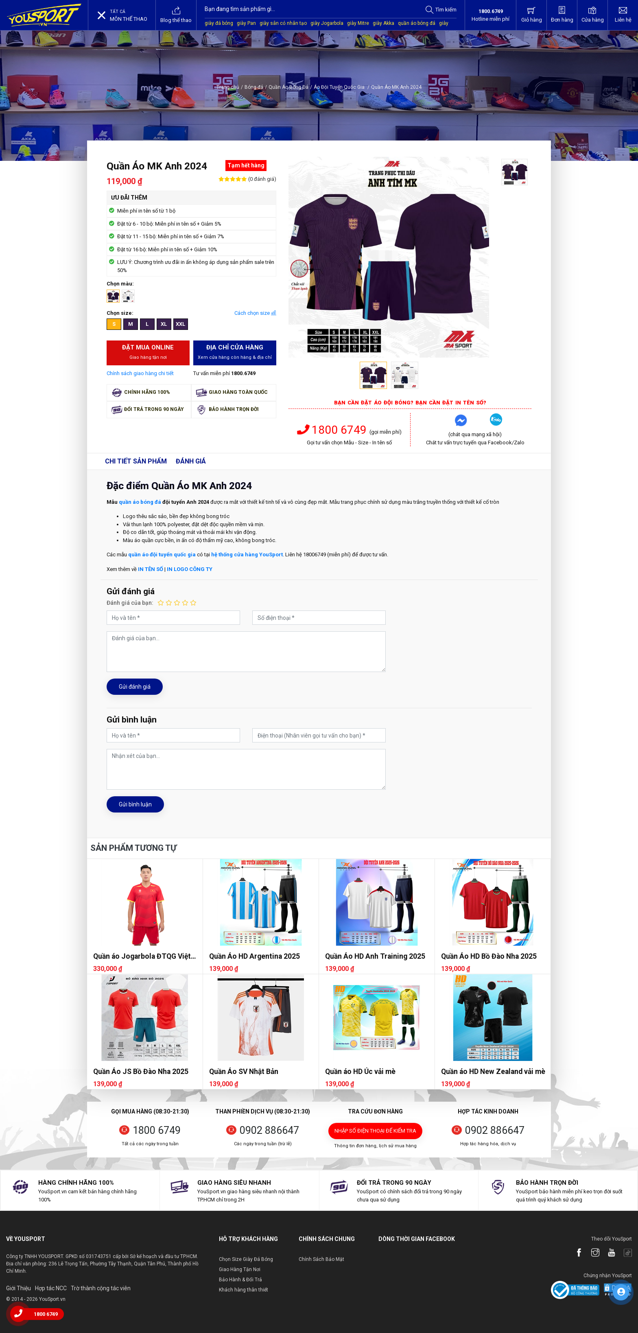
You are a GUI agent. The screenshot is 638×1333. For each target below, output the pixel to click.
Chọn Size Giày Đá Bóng (246, 1259)
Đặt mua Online (148, 352)
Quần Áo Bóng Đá (288, 87)
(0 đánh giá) (261, 179)
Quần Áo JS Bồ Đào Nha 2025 (140, 1071)
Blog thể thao (176, 14)
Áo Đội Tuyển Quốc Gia (341, 87)
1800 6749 (333, 430)
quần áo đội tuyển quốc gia (162, 554)
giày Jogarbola (326, 23)
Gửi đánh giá (135, 686)
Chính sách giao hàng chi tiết (140, 373)
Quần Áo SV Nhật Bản (243, 1071)
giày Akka (383, 23)
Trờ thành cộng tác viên (101, 1288)
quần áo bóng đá (416, 23)
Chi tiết (136, 461)
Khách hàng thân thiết (243, 1290)
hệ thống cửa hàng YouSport (247, 554)
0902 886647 (269, 1130)
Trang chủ (227, 87)
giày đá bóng (219, 23)
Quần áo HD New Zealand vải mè (493, 1071)
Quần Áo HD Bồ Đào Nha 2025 (489, 956)
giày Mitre (358, 23)
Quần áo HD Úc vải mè (360, 1071)
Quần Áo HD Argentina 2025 (254, 956)
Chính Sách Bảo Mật (321, 1259)
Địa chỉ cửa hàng (235, 352)
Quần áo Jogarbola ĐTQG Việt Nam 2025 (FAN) (142, 956)
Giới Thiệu (18, 1288)
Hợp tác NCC (51, 1288)
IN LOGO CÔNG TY (189, 569)
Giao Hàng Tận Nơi (239, 1269)
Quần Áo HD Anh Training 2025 (375, 956)
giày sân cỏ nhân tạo (283, 23)
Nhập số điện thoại (375, 1131)
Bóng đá (254, 87)
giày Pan (246, 23)
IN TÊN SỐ (150, 569)
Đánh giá (191, 461)
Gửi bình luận (135, 804)
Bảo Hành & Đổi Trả (240, 1279)
